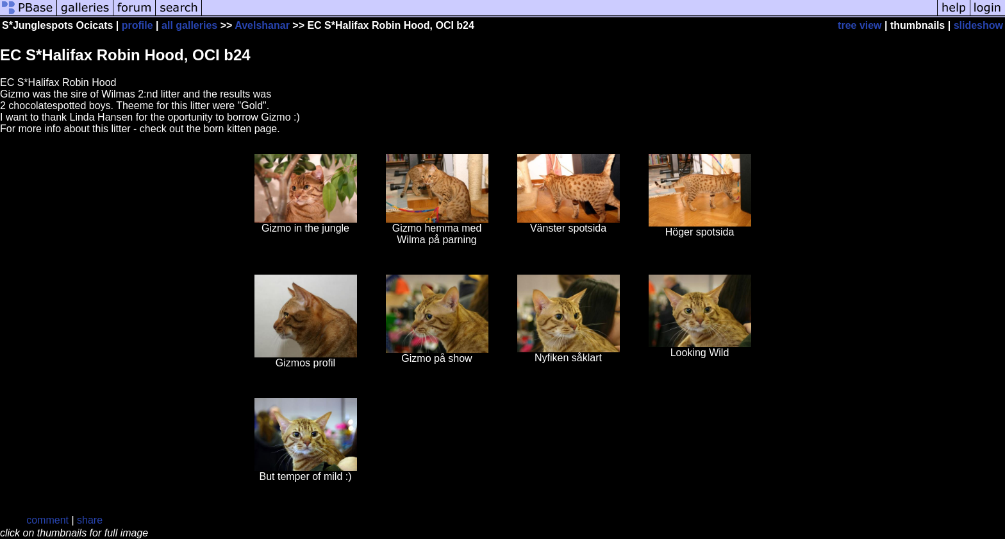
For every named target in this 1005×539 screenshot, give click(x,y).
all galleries (189, 25)
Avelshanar (262, 25)
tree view (859, 25)
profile (137, 25)
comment (47, 520)
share (90, 520)
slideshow (978, 25)
